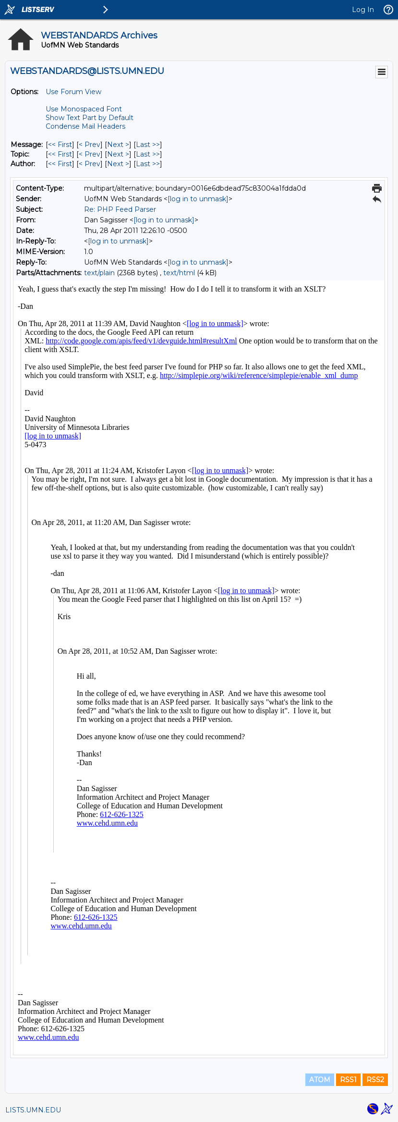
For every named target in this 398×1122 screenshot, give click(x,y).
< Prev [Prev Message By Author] (89, 163)
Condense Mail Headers (85, 126)
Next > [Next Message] (118, 144)
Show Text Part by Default (89, 117)
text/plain (99, 272)
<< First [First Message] (60, 144)
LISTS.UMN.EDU (33, 1110)
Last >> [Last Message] (148, 144)
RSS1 (348, 1079)
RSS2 (375, 1079)
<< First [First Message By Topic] (60, 154)
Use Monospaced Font (84, 109)
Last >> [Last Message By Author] (148, 163)
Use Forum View (73, 91)
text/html (179, 272)
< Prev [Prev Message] (89, 144)
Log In (363, 9)
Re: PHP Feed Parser (120, 209)
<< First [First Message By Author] (60, 163)
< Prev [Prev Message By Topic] (89, 154)
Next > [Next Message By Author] (118, 163)
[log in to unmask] (198, 199)
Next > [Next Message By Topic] (118, 154)
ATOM (319, 1079)
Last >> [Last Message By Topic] (148, 154)
